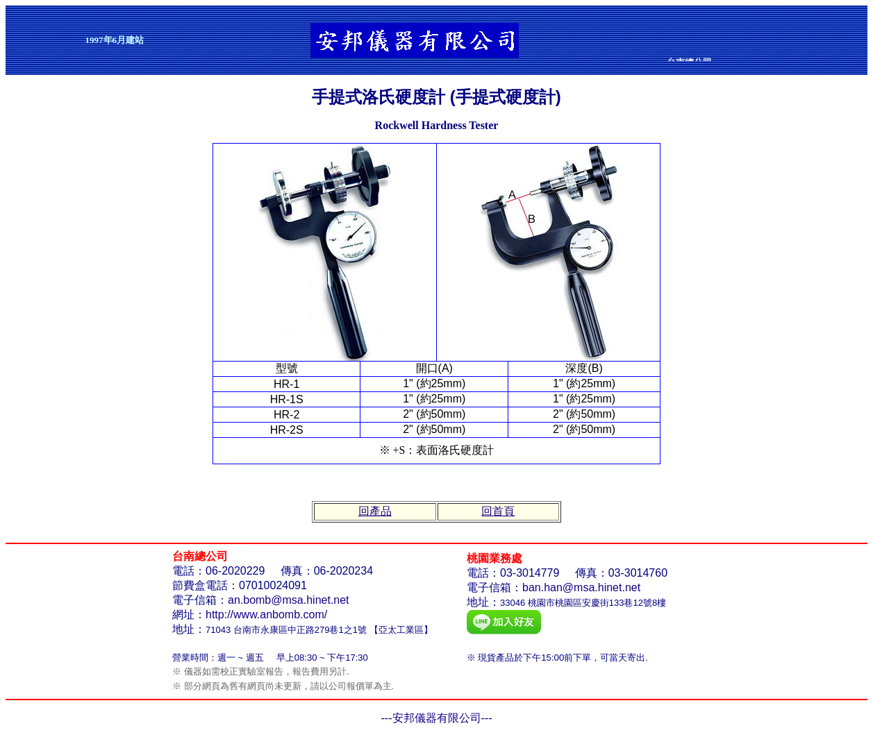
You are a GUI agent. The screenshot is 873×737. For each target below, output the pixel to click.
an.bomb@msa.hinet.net (288, 600)
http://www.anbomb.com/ (266, 614)
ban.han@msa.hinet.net (581, 587)
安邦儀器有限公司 (436, 718)
